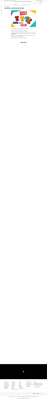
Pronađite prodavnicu (21, 388)
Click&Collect (27, 385)
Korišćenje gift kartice (28, 386)
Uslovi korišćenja (13, 383)
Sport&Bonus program (28, 383)
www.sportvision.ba (21, 398)
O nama (20, 383)
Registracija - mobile (6, 385)
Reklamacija (13, 388)
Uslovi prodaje (13, 384)
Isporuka (12, 386)
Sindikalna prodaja (21, 386)
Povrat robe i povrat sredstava (15, 389)
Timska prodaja (20, 387)
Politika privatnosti (14, 385)
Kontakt (20, 384)
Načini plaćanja (5, 388)
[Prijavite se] (40, 3)
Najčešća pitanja (6, 387)
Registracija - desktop (6, 386)
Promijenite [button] (41, 393)
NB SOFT (25, 398)
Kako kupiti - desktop (6, 384)
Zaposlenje (20, 385)
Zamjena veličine (13, 387)
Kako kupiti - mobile (6, 383)
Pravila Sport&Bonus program (29, 384)
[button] (36, 3)
